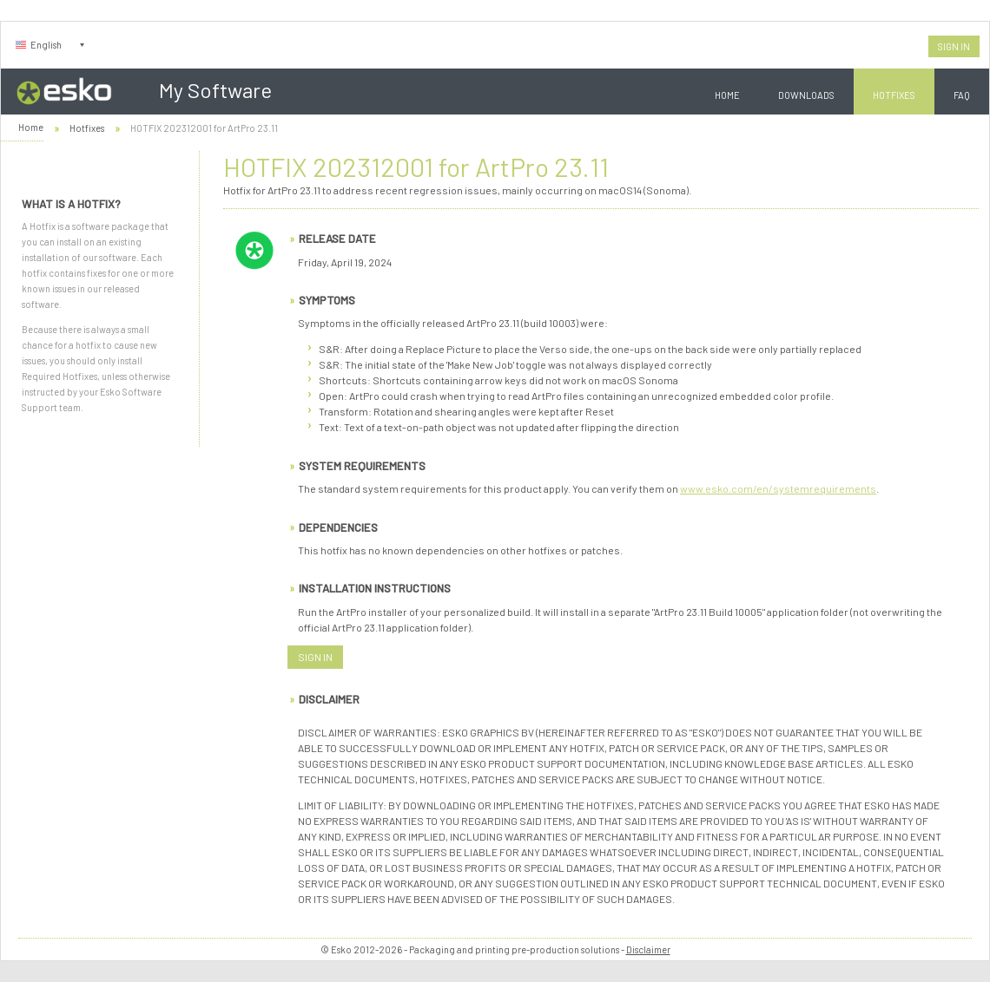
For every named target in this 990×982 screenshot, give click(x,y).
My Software (215, 89)
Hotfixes (894, 95)
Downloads (806, 95)
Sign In (954, 46)
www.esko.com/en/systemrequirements (778, 488)
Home (727, 95)
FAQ (962, 95)
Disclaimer (648, 949)
